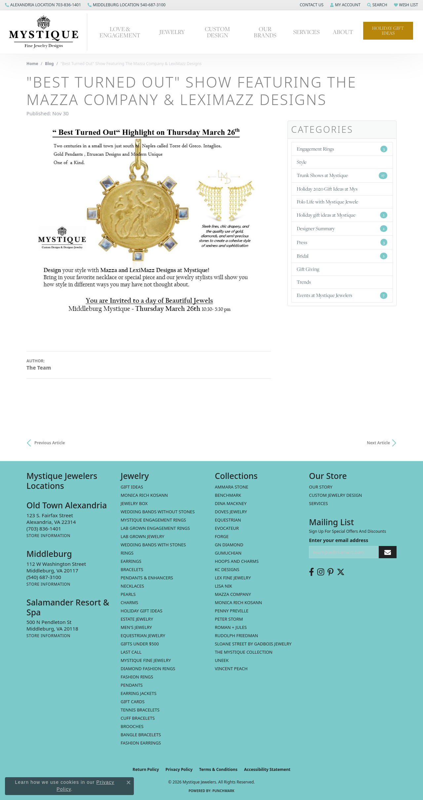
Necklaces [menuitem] (132, 586)
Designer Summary (342, 228)
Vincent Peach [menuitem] (231, 669)
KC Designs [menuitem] (227, 569)
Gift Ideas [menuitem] (132, 487)
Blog (49, 63)
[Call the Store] (43, 528)
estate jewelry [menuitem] (137, 619)
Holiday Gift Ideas (388, 30)
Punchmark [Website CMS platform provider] (223, 790)
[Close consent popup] (129, 782)
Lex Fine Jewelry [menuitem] (233, 578)
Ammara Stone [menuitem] (231, 487)
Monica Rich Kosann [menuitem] (238, 602)
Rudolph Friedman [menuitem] (236, 635)
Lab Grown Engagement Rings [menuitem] (155, 528)
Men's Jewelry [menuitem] (136, 627)
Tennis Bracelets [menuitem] (140, 710)
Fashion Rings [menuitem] (137, 677)
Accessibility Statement (267, 769)
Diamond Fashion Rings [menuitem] (148, 669)
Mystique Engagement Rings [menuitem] (153, 520)
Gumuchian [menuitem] (228, 553)
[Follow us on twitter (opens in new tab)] (341, 572)
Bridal (342, 255)
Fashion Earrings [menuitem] (141, 743)
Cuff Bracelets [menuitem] (138, 718)
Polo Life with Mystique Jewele (327, 201)
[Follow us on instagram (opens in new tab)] (320, 572)
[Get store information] (48, 535)
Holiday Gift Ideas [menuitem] (141, 611)
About (343, 32)
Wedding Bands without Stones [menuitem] (158, 512)
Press (342, 242)
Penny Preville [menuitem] (232, 611)
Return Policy (146, 769)
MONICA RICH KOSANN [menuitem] (144, 495)
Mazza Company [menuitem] (233, 594)
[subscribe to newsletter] (388, 552)
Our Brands (265, 32)
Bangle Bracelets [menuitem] (141, 735)
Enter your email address (338, 540)
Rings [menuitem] (127, 553)
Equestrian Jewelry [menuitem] (143, 635)
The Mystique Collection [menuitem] (244, 652)
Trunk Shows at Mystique (342, 175)
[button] (311, 5)
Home (32, 63)
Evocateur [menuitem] (227, 528)
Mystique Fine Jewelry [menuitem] (146, 660)
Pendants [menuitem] (132, 685)
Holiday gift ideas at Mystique (342, 214)
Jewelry (172, 32)
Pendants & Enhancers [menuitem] (147, 578)
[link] (43, 5)
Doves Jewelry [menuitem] (231, 512)
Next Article (378, 443)
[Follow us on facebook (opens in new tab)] (311, 572)
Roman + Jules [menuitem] (231, 627)
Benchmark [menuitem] (228, 495)
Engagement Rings (342, 148)
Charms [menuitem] (129, 602)
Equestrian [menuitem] (228, 520)
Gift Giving (308, 269)
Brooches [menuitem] (132, 726)
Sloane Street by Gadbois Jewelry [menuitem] (253, 644)
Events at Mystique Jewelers (342, 295)
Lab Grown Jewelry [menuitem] (142, 536)
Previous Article (49, 443)
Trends (304, 281)
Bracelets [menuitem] (132, 569)
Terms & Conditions (218, 769)
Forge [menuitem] (222, 536)
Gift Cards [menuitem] (132, 702)
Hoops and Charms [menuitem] (237, 561)
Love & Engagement (119, 32)
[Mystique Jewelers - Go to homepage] (47, 32)
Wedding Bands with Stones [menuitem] (153, 545)
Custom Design (217, 32)
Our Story (320, 487)
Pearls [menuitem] (128, 594)
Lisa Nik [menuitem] (223, 586)
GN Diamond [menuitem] (229, 545)
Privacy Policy (179, 769)
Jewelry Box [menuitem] (134, 503)
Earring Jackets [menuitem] (138, 693)
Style (302, 162)
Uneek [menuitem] (222, 660)
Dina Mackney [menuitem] (231, 503)
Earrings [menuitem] (131, 561)
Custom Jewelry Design (335, 495)
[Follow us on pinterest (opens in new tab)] (330, 572)
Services (306, 32)
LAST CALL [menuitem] (131, 652)
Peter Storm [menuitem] (229, 619)
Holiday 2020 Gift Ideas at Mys (327, 188)
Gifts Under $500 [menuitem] (140, 644)
